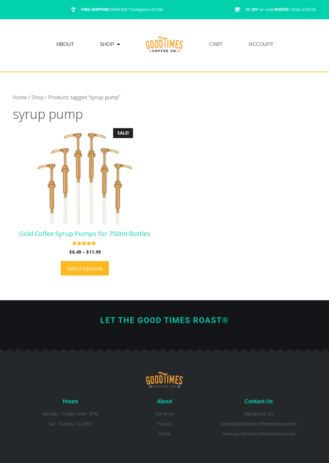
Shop (110, 44)
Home (20, 97)
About (65, 44)
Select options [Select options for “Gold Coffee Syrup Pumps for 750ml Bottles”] (84, 268)
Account (261, 44)
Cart (215, 44)
